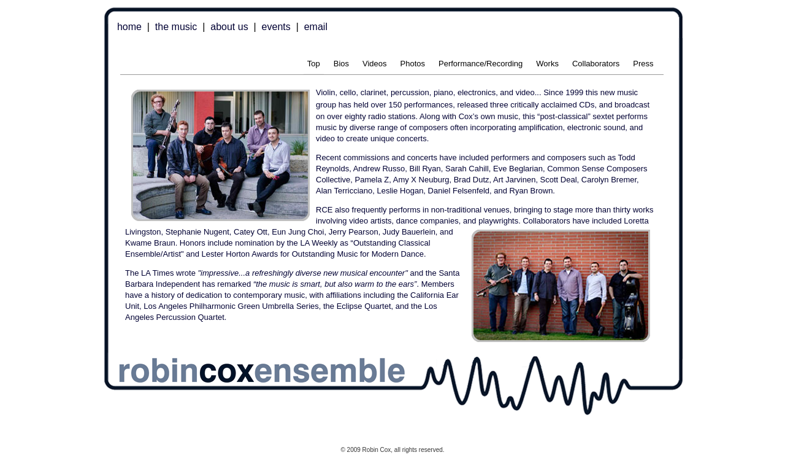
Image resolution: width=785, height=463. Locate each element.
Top (313, 63)
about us (229, 26)
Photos (412, 63)
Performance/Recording (480, 63)
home (129, 26)
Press (643, 63)
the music (176, 26)
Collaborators (595, 63)
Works (547, 63)
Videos (374, 63)
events (276, 26)
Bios (341, 63)
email (315, 26)
